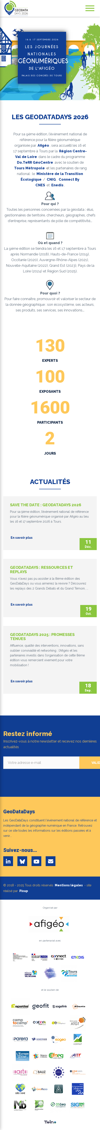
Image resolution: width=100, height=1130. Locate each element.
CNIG (51, 179)
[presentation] (36, 777)
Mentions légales (69, 885)
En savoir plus (22, 537)
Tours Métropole (29, 168)
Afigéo (43, 145)
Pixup (23, 891)
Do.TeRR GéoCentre (35, 162)
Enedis (57, 185)
